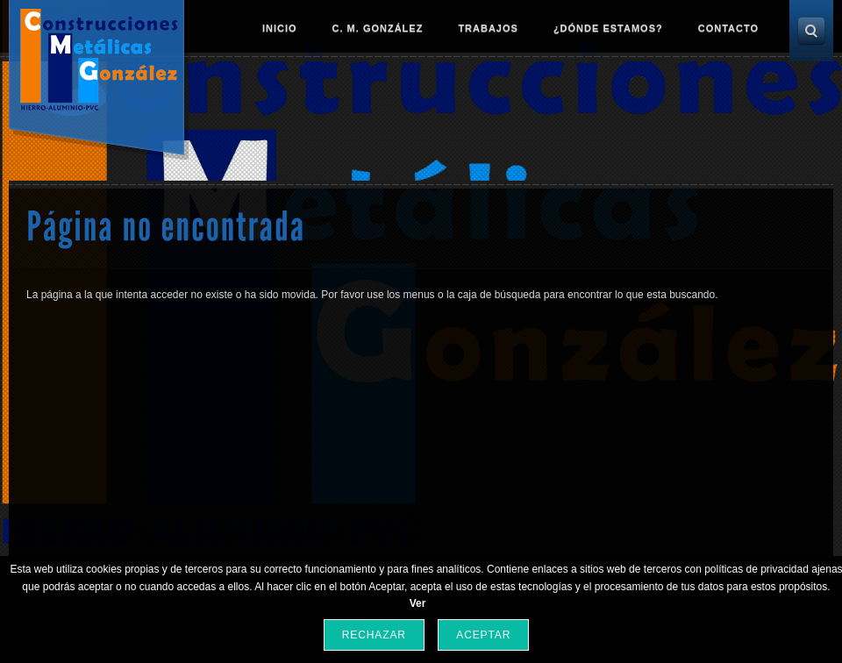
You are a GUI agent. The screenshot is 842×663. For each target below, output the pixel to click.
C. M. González (378, 28)
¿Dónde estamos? (608, 28)
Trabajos (488, 28)
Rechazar (374, 635)
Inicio (279, 28)
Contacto (728, 28)
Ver (418, 603)
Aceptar (483, 635)
